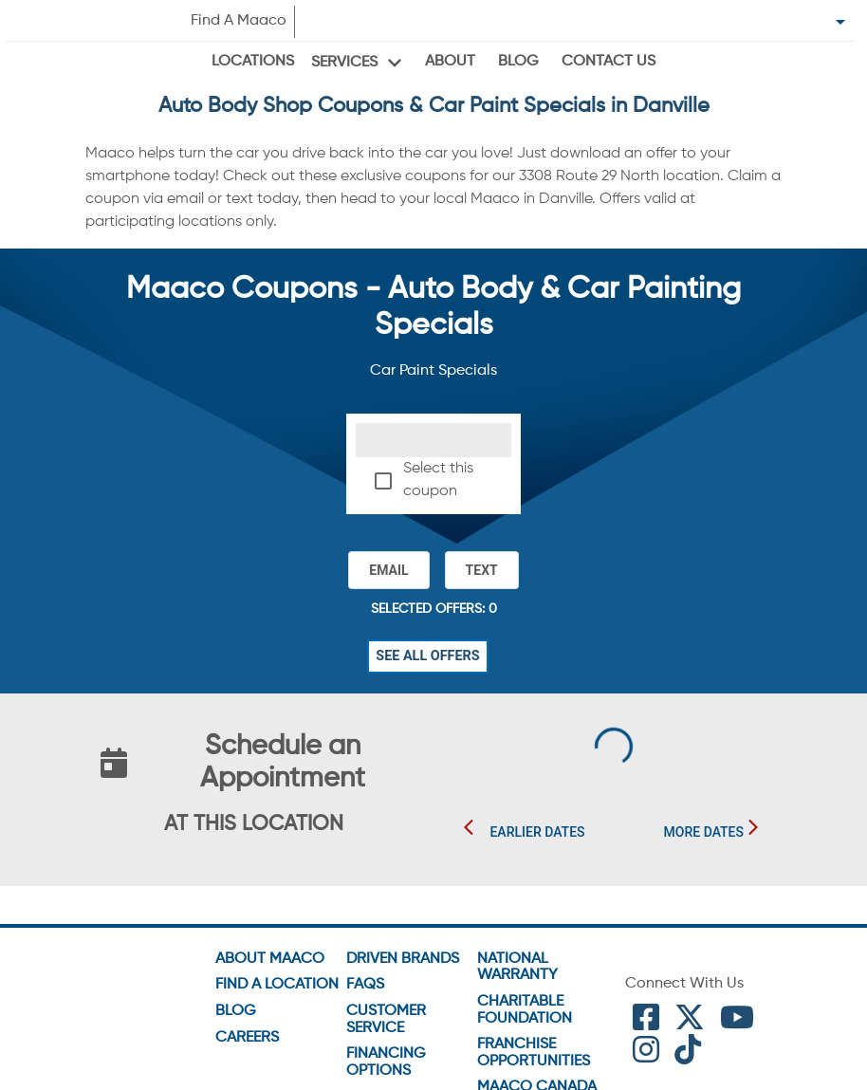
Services (344, 62)
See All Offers (428, 656)
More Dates (704, 833)
